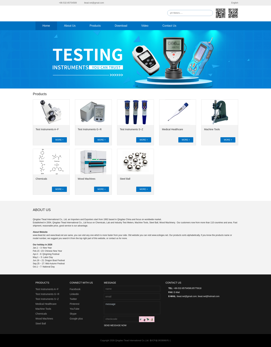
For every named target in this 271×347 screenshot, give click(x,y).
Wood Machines (86, 178)
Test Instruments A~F (47, 129)
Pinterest (74, 303)
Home (46, 25)
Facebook (75, 289)
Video (144, 25)
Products (95, 25)
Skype (73, 313)
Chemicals (41, 178)
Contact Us (169, 25)
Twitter (73, 299)
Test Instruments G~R (90, 129)
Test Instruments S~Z (131, 129)
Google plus (76, 318)
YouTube (74, 308)
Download (121, 25)
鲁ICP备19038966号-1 (160, 340)
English (232, 3)
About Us (70, 25)
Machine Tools (212, 129)
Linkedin (74, 294)
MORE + (59, 140)
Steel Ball (125, 178)
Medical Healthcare (172, 129)
